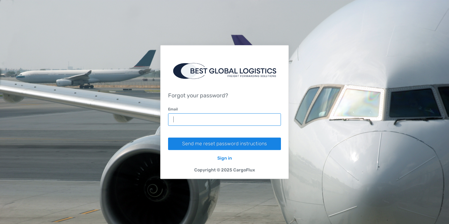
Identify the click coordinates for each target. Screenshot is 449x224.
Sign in (224, 158)
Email (173, 109)
